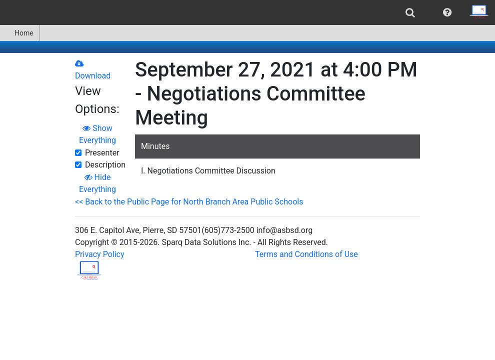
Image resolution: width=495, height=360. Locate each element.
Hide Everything (97, 183)
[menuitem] (410, 12)
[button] (447, 13)
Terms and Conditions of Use (306, 254)
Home (20, 33)
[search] (410, 12)
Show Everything (97, 134)
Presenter (102, 153)
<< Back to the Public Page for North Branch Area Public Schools (189, 201)
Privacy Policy (99, 254)
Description (105, 165)
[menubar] (247, 12)
